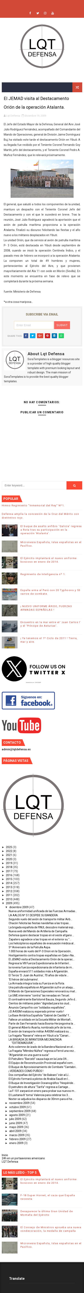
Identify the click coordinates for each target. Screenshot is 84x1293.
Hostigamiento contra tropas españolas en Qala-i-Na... (42, 955)
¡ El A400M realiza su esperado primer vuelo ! (36, 1011)
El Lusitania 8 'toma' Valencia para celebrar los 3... (39, 1095)
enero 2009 (16, 1143)
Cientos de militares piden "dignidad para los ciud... (40, 1003)
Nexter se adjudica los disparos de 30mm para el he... (41, 1099)
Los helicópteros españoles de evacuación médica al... (42, 943)
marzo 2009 (17, 1135)
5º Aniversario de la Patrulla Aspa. (30, 947)
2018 (9, 867)
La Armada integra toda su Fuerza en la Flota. (37, 983)
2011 (9, 895)
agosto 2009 (17, 1115)
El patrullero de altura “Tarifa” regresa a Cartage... (39, 1087)
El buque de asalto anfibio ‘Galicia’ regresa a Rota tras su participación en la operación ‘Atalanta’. (51, 530)
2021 (9, 855)
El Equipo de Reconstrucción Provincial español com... (41, 1062)
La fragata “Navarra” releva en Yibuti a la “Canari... (39, 1035)
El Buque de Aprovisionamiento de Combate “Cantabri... (43, 1067)
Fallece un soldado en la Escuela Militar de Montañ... (40, 1019)
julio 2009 (15, 1119)
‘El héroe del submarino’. (24, 979)
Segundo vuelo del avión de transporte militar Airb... (40, 919)
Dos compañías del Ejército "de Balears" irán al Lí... (39, 1074)
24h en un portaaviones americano (23, 1158)
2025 (9, 847)
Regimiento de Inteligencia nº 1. (43, 574)
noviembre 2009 (19, 1103)
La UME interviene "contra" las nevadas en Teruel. (39, 995)
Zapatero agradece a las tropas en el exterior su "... (40, 939)
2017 (9, 871)
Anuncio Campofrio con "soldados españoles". (37, 1007)
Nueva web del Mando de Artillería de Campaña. (38, 931)
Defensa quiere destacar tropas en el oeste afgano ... (41, 935)
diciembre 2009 (19, 907)
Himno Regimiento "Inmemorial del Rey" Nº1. (33, 505)
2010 (9, 899)
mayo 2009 (16, 1127)
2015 (9, 879)
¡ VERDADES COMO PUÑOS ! (26, 1071)
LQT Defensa (10, 1161)
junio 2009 (16, 1123)
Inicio (5, 1155)
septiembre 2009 (20, 1111)
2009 (9, 903)
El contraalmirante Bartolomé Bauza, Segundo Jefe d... (43, 999)
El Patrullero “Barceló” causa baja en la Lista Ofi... (38, 1058)
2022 (9, 851)
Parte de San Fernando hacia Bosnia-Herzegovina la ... (42, 1023)
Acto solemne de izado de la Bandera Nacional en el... (41, 1046)
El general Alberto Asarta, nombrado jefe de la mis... (41, 1027)
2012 (9, 891)
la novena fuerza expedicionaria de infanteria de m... (41, 967)
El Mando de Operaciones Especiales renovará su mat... (43, 991)
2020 (9, 859)
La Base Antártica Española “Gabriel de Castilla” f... (40, 1015)
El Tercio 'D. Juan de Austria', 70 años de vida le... (38, 975)
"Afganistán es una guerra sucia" (29, 1055)
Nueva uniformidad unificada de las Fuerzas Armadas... (43, 911)
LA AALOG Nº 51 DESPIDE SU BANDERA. (33, 915)
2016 (9, 875)
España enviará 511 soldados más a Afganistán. (38, 971)
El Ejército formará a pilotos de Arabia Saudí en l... (39, 1078)
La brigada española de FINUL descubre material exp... (42, 927)
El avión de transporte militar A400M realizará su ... (40, 1031)
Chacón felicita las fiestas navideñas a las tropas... (39, 923)
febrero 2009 (17, 1139)
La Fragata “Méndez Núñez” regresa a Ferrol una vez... (42, 1050)
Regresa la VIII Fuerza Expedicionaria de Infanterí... (40, 963)
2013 (9, 887)
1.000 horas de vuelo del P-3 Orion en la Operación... (40, 951)
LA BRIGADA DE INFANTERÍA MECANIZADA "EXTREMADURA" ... (35, 1041)
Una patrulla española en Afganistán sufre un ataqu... (42, 987)
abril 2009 (15, 1131)
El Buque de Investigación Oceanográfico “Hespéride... (42, 1083)
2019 (9, 863)
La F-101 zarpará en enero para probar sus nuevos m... (42, 1090)
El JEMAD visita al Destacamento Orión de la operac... (41, 959)
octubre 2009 (17, 1107)
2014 (9, 883)
